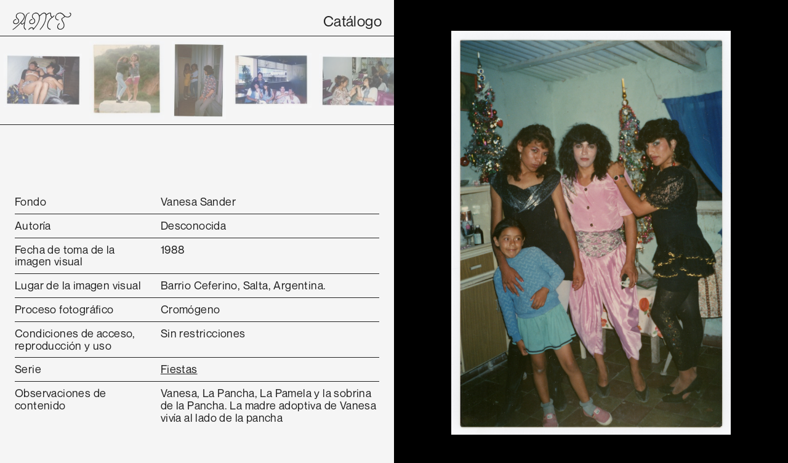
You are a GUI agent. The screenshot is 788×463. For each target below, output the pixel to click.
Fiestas (179, 369)
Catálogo (352, 21)
